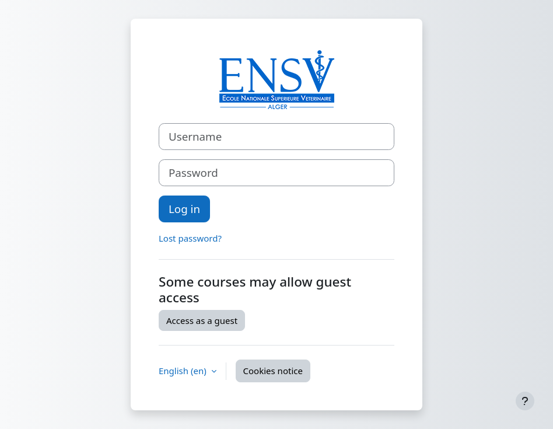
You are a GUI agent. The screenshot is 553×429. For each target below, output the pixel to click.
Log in (184, 208)
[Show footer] (525, 401)
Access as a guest (201, 320)
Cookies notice (273, 370)
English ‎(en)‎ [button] (184, 370)
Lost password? (190, 238)
